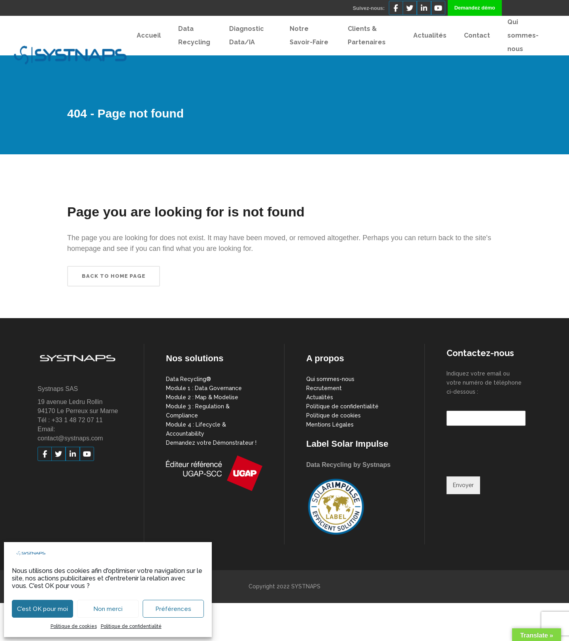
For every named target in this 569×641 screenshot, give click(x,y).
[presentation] (507, 463)
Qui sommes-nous (330, 379)
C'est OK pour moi (42, 609)
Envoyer (463, 485)
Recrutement (324, 388)
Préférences (173, 609)
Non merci (107, 609)
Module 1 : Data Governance (204, 388)
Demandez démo (474, 8)
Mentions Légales (330, 424)
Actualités (319, 397)
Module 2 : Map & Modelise (202, 397)
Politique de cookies (74, 626)
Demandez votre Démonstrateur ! (211, 443)
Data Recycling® (188, 379)
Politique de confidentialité (131, 626)
